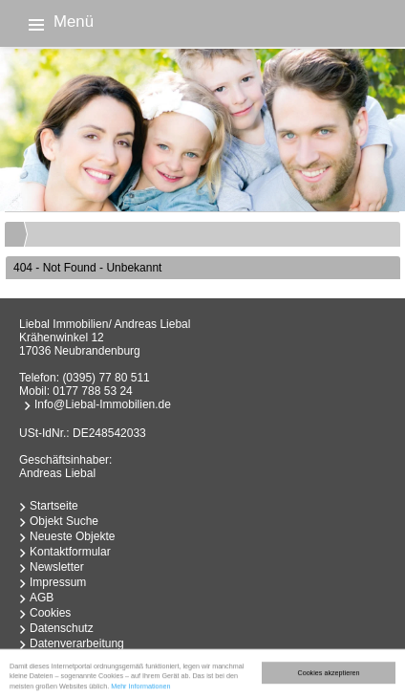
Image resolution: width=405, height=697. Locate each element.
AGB (41, 597)
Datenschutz (62, 628)
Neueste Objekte (72, 536)
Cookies (50, 613)
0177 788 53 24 (92, 391)
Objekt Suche (64, 521)
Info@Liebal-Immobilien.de (102, 404)
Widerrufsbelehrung (80, 658)
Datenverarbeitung (77, 643)
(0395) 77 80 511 (105, 377)
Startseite (54, 505)
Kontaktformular (70, 551)
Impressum (58, 582)
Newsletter (57, 567)
